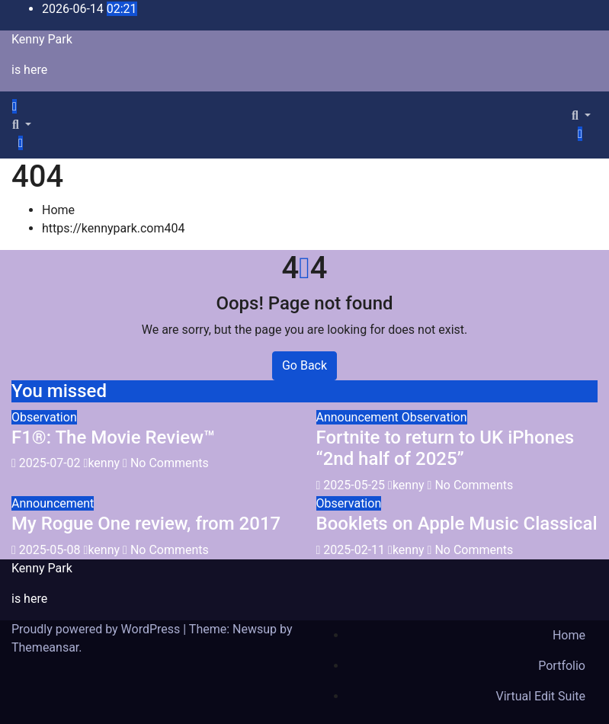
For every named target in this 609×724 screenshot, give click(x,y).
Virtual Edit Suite (541, 696)
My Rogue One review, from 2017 (145, 523)
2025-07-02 (51, 463)
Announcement (359, 417)
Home (58, 210)
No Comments (169, 463)
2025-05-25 (355, 485)
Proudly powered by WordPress (97, 629)
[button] (21, 124)
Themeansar (45, 647)
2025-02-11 (355, 550)
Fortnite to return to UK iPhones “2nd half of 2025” (445, 448)
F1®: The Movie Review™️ (113, 437)
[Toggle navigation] (30, 110)
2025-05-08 (51, 550)
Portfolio (561, 665)
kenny (103, 463)
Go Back (304, 365)
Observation (44, 417)
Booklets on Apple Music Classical (457, 523)
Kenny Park (41, 39)
